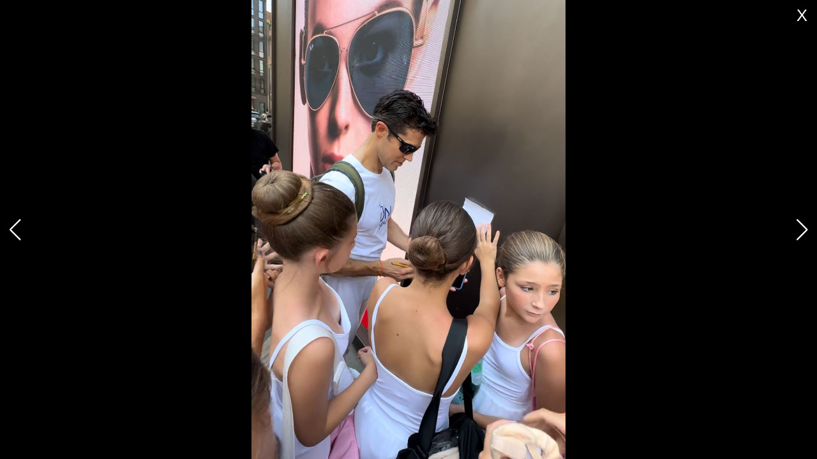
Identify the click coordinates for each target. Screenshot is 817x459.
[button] (802, 229)
